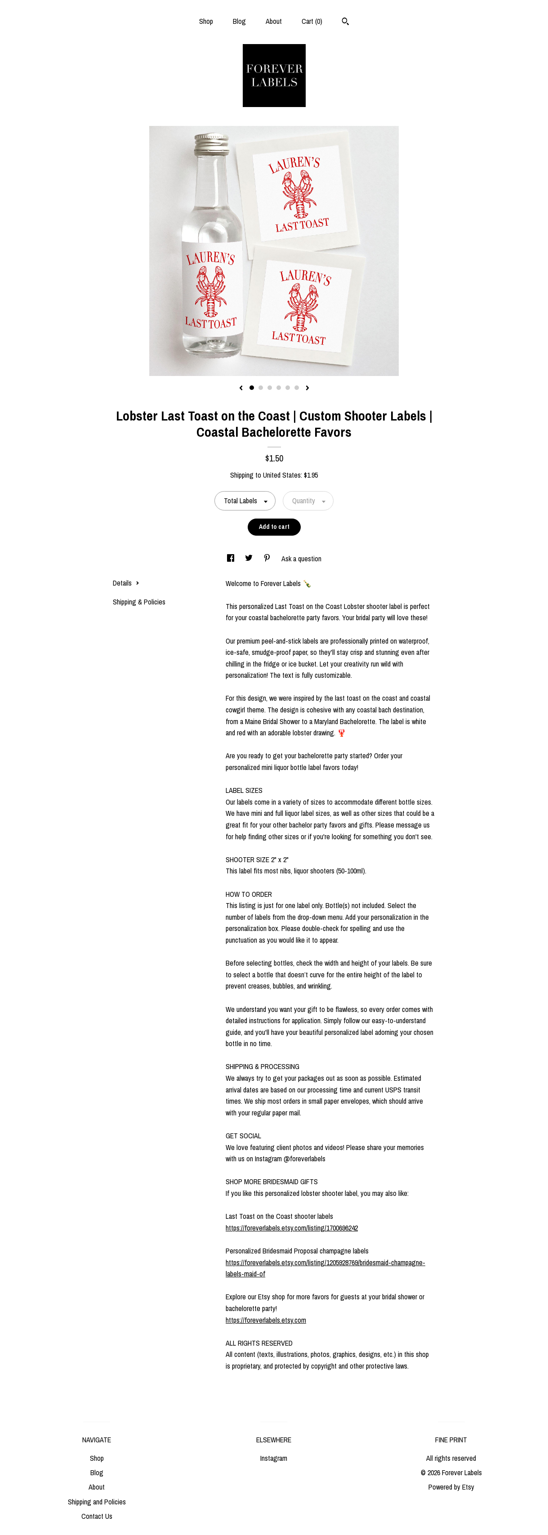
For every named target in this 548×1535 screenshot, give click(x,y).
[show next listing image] (307, 388)
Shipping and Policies (97, 1502)
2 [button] (260, 387)
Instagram (273, 1458)
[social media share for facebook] (231, 559)
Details (126, 583)
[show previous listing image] (241, 388)
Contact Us (96, 1516)
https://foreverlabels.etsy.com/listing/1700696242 (292, 1228)
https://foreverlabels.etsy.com (266, 1320)
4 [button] (278, 387)
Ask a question (301, 559)
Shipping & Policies (139, 602)
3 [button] (269, 387)
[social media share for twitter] (249, 559)
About (274, 21)
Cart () (312, 21)
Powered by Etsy (451, 1487)
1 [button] (251, 387)
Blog (239, 21)
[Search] (345, 22)
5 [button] (287, 387)
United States (282, 475)
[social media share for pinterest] (267, 559)
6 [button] (296, 387)
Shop (206, 21)
